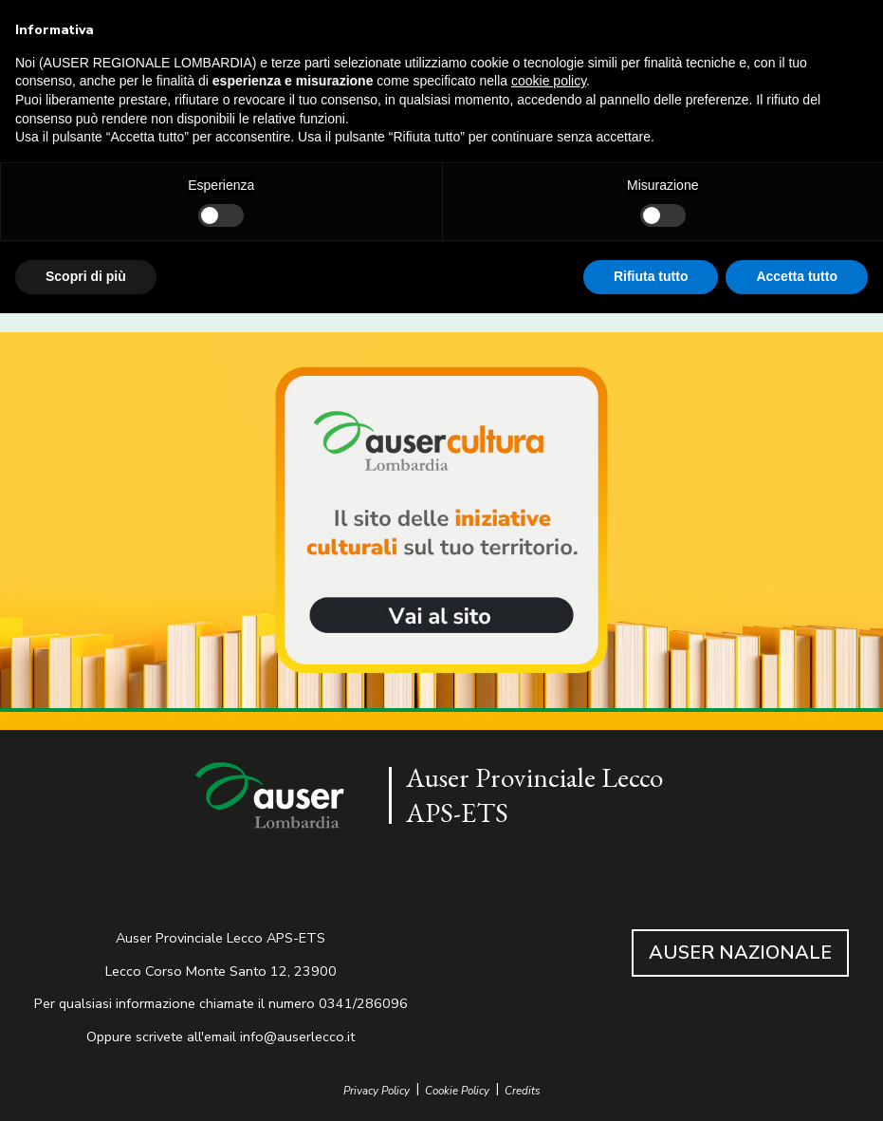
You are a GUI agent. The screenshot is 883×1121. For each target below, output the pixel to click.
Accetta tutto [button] (796, 276)
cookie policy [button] (548, 80)
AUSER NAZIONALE (740, 952)
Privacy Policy (376, 1091)
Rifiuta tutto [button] (651, 276)
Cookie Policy (457, 1091)
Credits (523, 1091)
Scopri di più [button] (86, 276)
